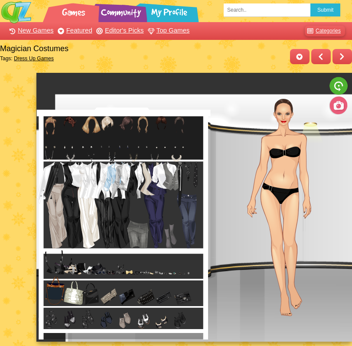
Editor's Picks (119, 30)
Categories (323, 31)
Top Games (168, 30)
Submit (325, 10)
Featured (73, 30)
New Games (30, 30)
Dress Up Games (34, 58)
